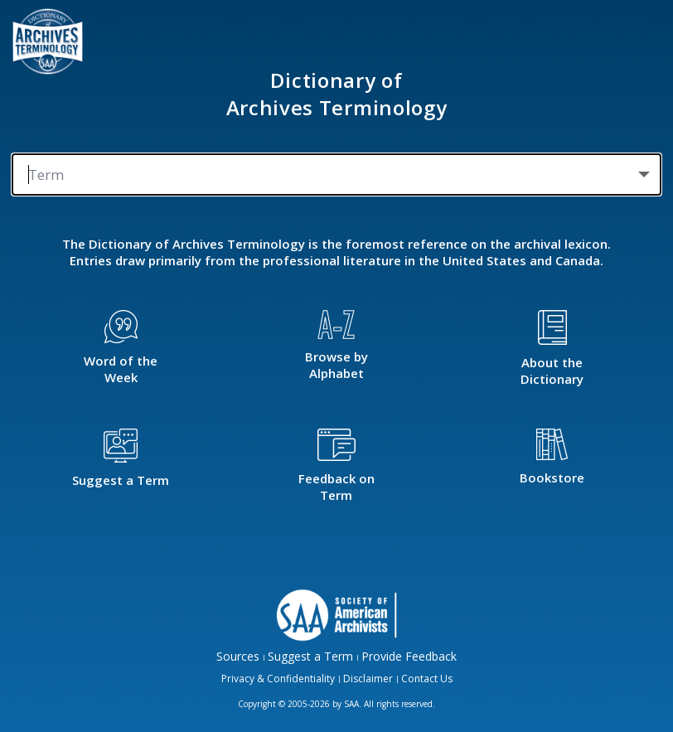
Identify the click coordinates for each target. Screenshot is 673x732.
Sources (237, 656)
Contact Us (427, 678)
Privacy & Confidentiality (278, 678)
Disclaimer (368, 678)
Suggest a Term (310, 656)
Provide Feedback (409, 656)
